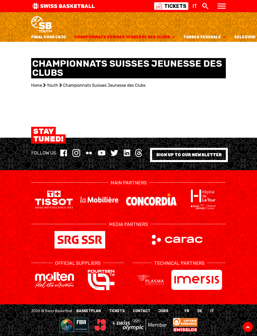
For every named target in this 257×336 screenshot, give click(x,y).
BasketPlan (88, 311)
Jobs (163, 311)
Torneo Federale (204, 37)
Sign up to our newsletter (189, 154)
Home (36, 85)
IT (212, 311)
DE (199, 311)
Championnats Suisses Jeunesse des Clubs (124, 37)
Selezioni (244, 37)
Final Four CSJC (48, 37)
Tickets (117, 311)
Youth (52, 85)
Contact (141, 311)
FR (187, 311)
